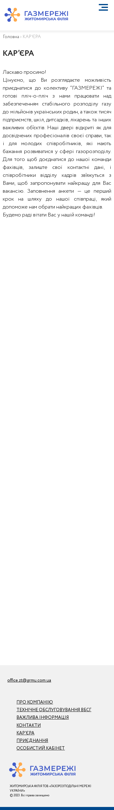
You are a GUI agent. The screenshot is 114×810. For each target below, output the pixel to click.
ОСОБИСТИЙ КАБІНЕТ (40, 748)
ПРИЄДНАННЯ (32, 741)
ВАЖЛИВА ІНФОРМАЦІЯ (42, 718)
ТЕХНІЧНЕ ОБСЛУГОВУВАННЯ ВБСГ (53, 710)
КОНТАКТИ (28, 726)
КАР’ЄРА (25, 733)
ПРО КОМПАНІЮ (34, 702)
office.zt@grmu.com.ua (29, 680)
